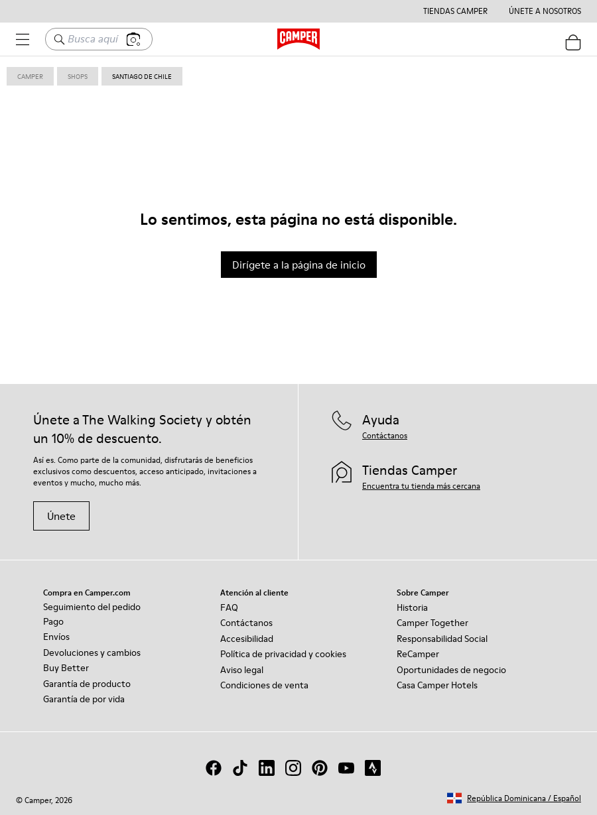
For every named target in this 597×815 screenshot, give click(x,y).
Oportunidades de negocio (451, 669)
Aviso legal (241, 669)
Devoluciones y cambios (92, 652)
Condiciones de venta (264, 685)
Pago (53, 621)
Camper (30, 76)
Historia (412, 607)
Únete (61, 516)
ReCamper (418, 653)
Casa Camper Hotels (437, 685)
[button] (514, 798)
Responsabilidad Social (442, 638)
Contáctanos (246, 622)
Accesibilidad (246, 638)
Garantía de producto (87, 683)
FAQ (229, 607)
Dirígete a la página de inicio (298, 264)
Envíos (56, 636)
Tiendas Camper (455, 11)
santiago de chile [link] (142, 76)
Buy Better (66, 667)
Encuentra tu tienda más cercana (421, 485)
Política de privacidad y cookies (283, 653)
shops (78, 76)
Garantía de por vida (84, 699)
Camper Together (432, 622)
